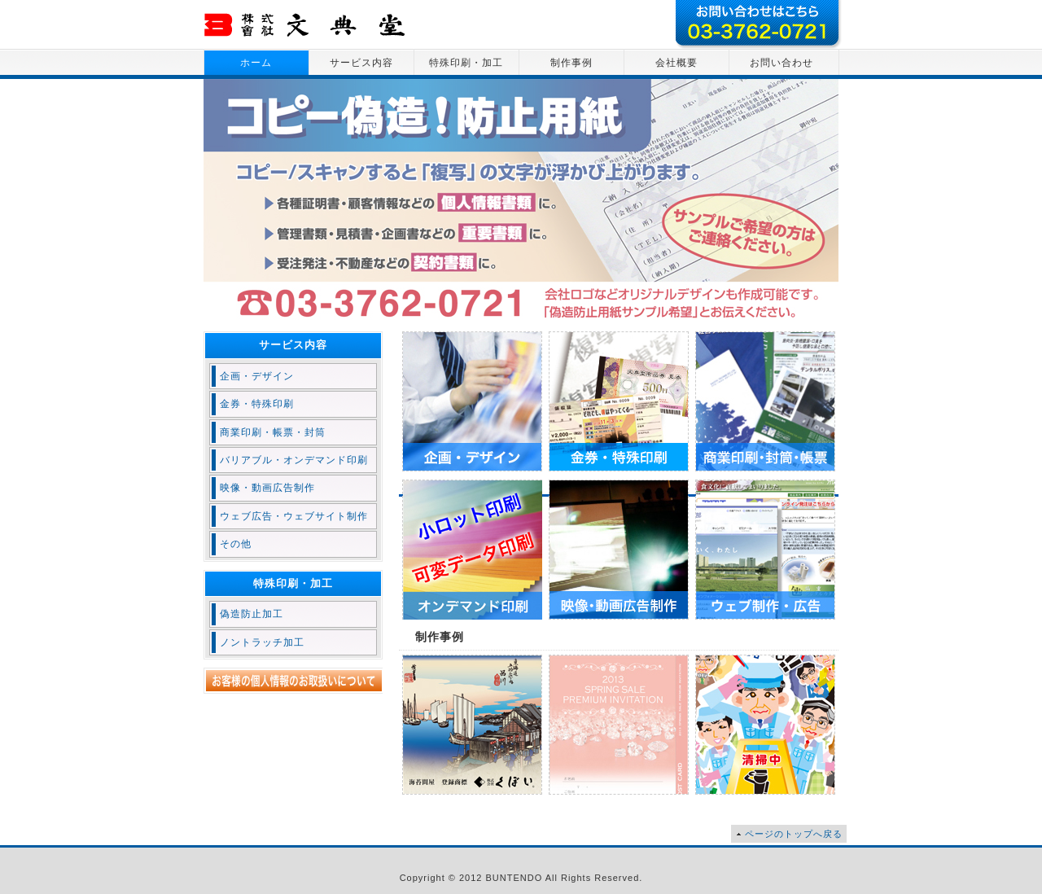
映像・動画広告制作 (267, 487)
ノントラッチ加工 (262, 642)
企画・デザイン (257, 376)
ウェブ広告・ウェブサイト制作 (294, 516)
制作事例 (571, 62)
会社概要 (676, 62)
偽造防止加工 (251, 614)
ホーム (256, 62)
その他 (236, 544)
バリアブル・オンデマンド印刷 (294, 460)
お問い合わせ (781, 62)
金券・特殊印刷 (257, 404)
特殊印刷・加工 (466, 62)
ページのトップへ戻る (794, 834)
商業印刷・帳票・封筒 (273, 432)
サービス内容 (361, 62)
